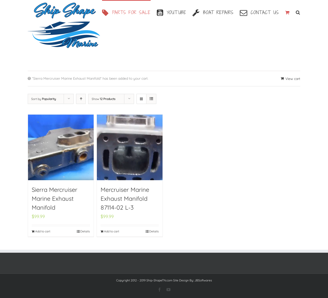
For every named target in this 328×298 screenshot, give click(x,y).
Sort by (43, 99)
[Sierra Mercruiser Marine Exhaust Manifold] (61, 147)
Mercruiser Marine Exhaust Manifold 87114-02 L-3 (125, 198)
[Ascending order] (81, 99)
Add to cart (42, 231)
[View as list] (151, 99)
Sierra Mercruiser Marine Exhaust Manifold (54, 198)
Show (103, 99)
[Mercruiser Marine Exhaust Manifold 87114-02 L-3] (130, 147)
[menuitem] (129, 12)
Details (85, 231)
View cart (292, 78)
